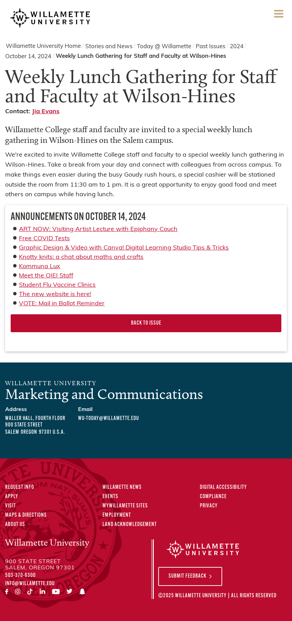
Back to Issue (146, 323)
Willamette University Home (43, 46)
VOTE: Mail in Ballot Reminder (62, 304)
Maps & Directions (26, 515)
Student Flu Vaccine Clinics (57, 285)
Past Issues (210, 46)
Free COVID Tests (44, 238)
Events (110, 496)
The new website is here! (55, 294)
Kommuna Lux (39, 266)
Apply (11, 496)
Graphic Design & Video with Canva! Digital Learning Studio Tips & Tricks (124, 248)
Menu (278, 16)
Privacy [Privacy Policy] (209, 506)
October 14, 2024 (28, 57)
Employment (116, 515)
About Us (15, 524)
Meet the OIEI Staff (46, 276)
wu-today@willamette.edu (108, 418)
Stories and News (108, 46)
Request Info (19, 487)
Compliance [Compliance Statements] (213, 496)
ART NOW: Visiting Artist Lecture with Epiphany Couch (98, 229)
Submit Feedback (187, 576)
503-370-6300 (20, 575)
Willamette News (122, 487)
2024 (237, 46)
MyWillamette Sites (125, 506)
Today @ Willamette (164, 46)
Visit (10, 506)
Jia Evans (46, 111)
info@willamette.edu (30, 584)
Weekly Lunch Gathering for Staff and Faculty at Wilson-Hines (141, 56)
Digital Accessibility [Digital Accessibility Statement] (223, 487)
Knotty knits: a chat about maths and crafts (81, 257)
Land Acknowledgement (129, 524)
